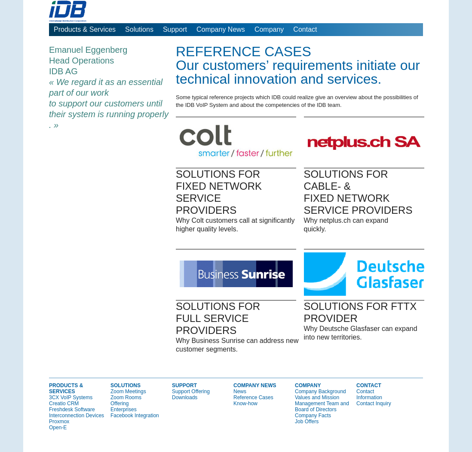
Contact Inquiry (373, 403)
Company (269, 29)
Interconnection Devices (76, 416)
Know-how (245, 403)
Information (369, 397)
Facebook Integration (134, 416)
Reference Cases (253, 397)
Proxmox (59, 422)
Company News (220, 29)
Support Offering (191, 391)
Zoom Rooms (125, 397)
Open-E (58, 428)
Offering (119, 403)
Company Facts (313, 416)
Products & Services (85, 29)
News (239, 391)
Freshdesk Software (72, 409)
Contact (305, 29)
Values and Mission (317, 397)
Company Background (320, 391)
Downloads (184, 397)
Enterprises (123, 409)
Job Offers (307, 422)
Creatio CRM (64, 403)
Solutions (139, 29)
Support (175, 29)
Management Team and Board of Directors (322, 406)
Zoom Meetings (128, 391)
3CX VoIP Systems (70, 397)
